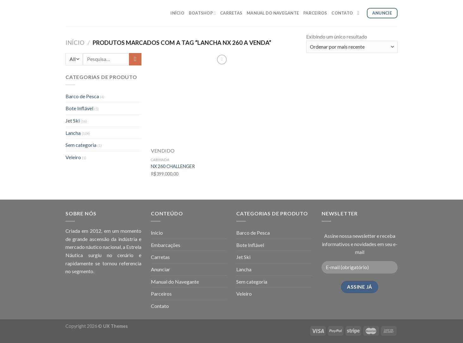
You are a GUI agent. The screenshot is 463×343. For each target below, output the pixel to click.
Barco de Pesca (82, 96)
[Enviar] (135, 59)
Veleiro (73, 157)
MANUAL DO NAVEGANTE (273, 12)
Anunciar (160, 269)
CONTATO (342, 12)
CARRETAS (231, 12)
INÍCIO (177, 12)
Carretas (160, 257)
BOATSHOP (202, 13)
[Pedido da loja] (352, 47)
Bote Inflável (79, 108)
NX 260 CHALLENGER (173, 166)
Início (74, 42)
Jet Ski (72, 120)
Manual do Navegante (175, 282)
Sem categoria (80, 145)
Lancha (73, 133)
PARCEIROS (315, 12)
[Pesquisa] (359, 13)
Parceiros (161, 294)
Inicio (157, 233)
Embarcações (165, 245)
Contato (160, 306)
